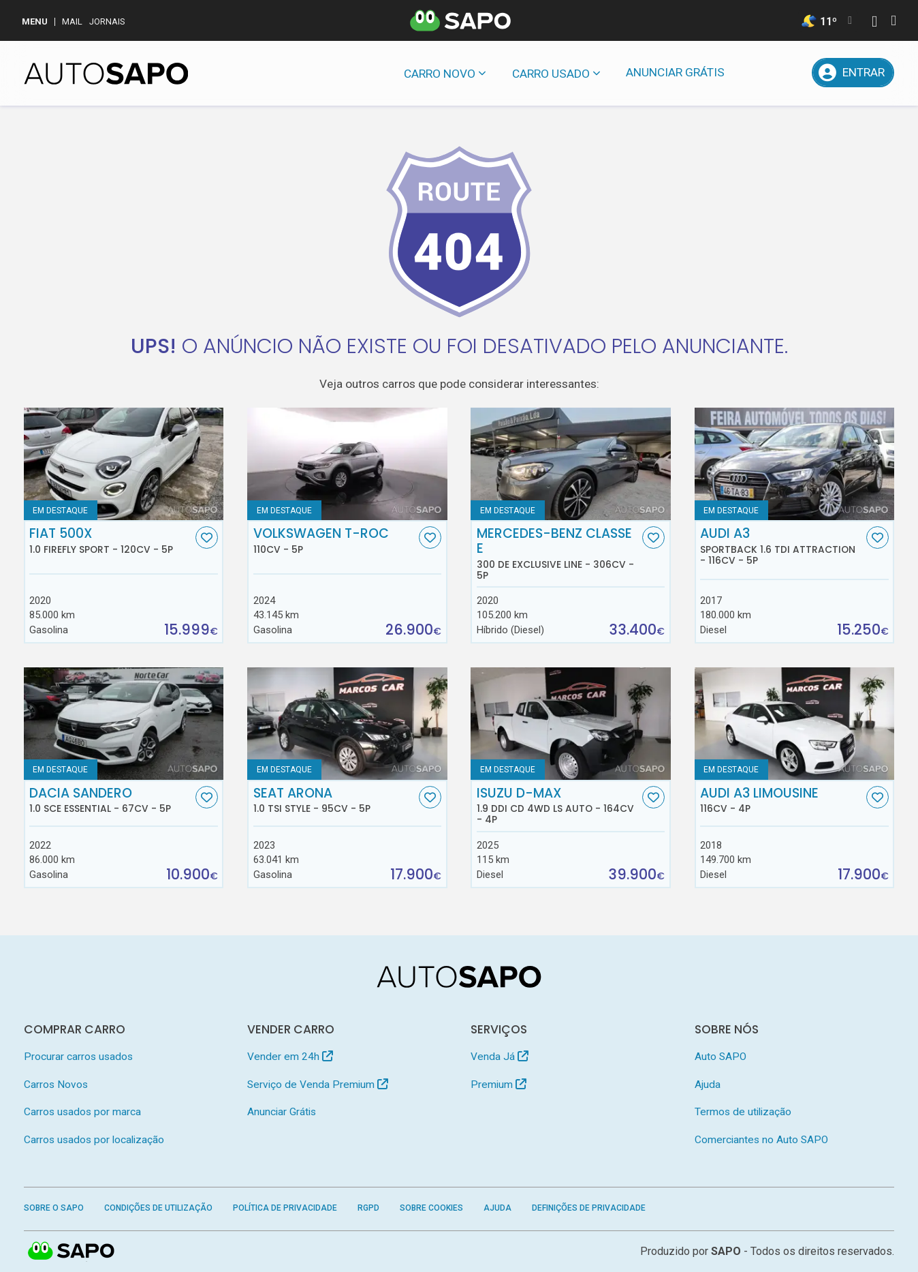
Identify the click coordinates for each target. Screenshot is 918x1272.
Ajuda (708, 1084)
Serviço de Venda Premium (317, 1084)
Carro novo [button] (439, 73)
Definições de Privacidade (589, 1208)
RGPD (368, 1208)
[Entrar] (853, 72)
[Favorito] (206, 537)
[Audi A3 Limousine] (795, 723)
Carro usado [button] (551, 73)
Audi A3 (781, 546)
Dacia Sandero (110, 800)
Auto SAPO (720, 1056)
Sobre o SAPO (54, 1208)
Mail (72, 21)
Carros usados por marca (82, 1112)
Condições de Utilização (158, 1208)
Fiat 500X (110, 540)
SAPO (726, 1251)
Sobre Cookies (431, 1208)
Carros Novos (56, 1084)
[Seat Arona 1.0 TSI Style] (347, 723)
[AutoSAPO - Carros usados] (106, 73)
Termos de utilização (743, 1112)
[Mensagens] (755, 72)
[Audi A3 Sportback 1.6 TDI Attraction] (795, 464)
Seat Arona (334, 800)
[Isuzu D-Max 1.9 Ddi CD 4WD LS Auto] (571, 723)
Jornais (107, 21)
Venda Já (499, 1056)
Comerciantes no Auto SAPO (761, 1140)
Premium (498, 1084)
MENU (35, 21)
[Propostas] (791, 72)
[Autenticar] (874, 22)
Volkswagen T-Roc (334, 540)
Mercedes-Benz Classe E (558, 553)
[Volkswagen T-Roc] (347, 464)
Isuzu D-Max (558, 806)
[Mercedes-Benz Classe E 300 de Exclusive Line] (571, 464)
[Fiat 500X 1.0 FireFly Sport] (124, 464)
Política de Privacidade (285, 1208)
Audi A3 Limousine (781, 800)
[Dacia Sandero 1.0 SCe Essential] (124, 723)
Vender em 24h (290, 1056)
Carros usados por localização (94, 1140)
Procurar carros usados (78, 1056)
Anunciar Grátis (675, 72)
